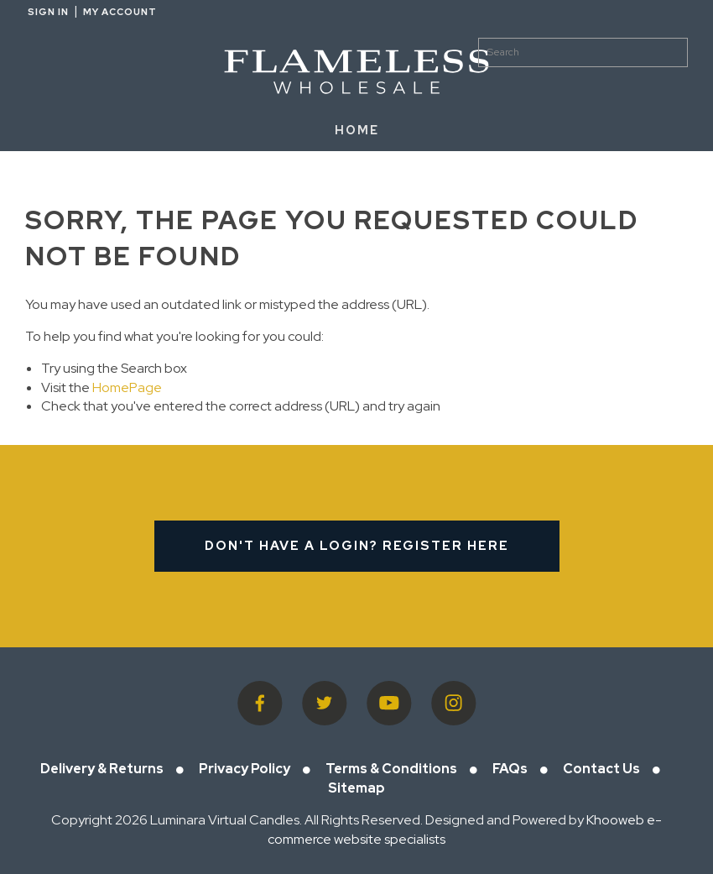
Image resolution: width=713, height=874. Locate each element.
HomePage (127, 387)
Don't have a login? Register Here (357, 545)
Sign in (48, 12)
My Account (120, 12)
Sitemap (356, 788)
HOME (357, 130)
